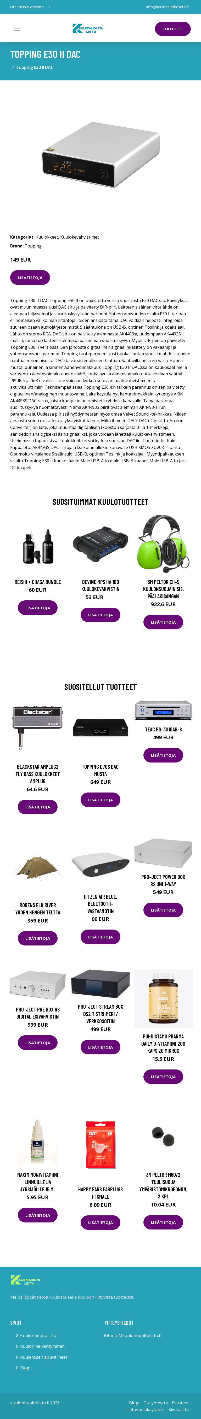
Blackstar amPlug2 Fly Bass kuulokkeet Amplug (38, 773)
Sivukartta (179, 1409)
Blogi (25, 1368)
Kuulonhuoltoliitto (38, 1335)
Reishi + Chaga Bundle (38, 581)
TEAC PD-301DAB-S (163, 729)
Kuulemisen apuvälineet (43, 1357)
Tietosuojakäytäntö (145, 1409)
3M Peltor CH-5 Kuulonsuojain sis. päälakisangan (163, 588)
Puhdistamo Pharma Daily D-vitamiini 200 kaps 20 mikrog (163, 1043)
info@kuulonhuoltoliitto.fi (167, 6)
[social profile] (49, 7)
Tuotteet (173, 28)
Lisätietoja (30, 277)
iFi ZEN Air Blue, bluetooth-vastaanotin (100, 903)
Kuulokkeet (47, 237)
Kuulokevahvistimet (79, 237)
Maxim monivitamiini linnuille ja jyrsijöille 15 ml (37, 1181)
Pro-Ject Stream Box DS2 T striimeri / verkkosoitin (100, 1013)
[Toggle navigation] (17, 28)
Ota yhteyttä (155, 1403)
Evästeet (180, 1403)
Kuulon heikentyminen (42, 1346)
